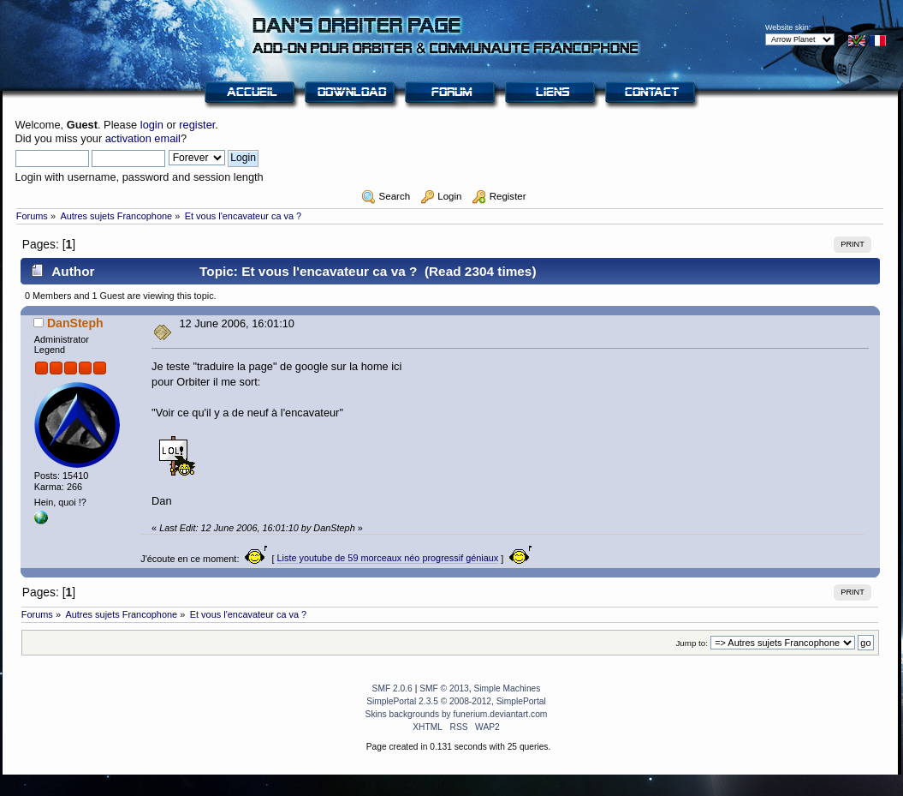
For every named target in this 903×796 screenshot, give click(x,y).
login (151, 124)
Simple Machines (506, 688)
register (197, 124)
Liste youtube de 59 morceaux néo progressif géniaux (388, 558)
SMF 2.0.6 (392, 688)
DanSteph (75, 323)
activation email (143, 138)
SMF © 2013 (444, 688)
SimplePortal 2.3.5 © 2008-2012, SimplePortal (456, 701)
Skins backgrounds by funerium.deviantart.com (456, 714)
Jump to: (691, 643)
